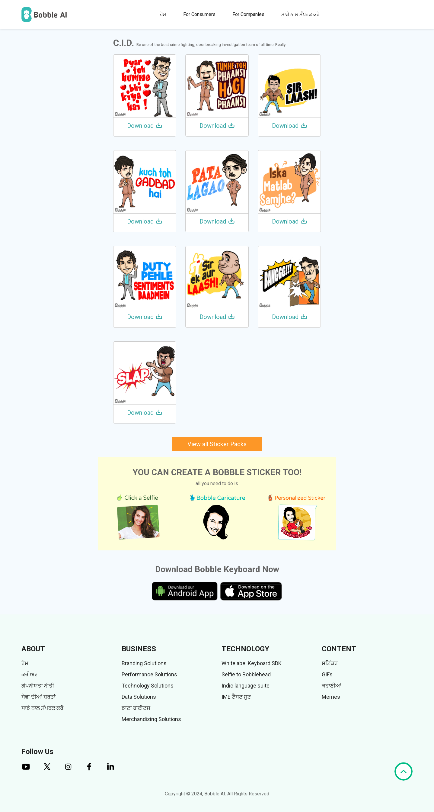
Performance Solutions (149, 674)
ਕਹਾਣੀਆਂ (331, 685)
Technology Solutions (148, 685)
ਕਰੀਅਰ (29, 674)
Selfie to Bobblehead (246, 674)
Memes (331, 697)
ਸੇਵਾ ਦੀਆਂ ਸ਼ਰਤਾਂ (38, 697)
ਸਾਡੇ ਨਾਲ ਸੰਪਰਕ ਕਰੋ (300, 14)
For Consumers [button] (199, 14)
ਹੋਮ (163, 14)
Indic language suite (246, 685)
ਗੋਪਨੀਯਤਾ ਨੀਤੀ (37, 685)
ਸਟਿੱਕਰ (330, 663)
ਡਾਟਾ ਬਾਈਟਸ (136, 708)
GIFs (327, 674)
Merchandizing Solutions (151, 719)
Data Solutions (139, 697)
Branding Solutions (144, 663)
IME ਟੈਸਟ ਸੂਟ (236, 697)
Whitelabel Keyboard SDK (252, 663)
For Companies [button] (248, 14)
